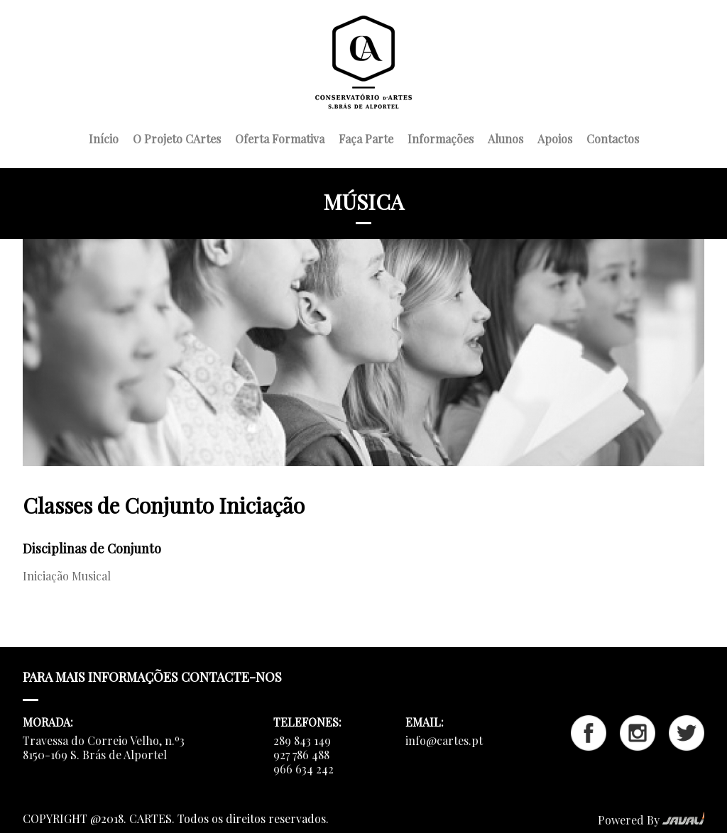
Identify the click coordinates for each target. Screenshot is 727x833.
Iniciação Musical (67, 575)
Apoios (554, 137)
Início (104, 137)
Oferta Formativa (279, 137)
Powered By (651, 819)
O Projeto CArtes (177, 137)
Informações (441, 137)
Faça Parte (366, 137)
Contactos (612, 137)
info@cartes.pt (444, 740)
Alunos (505, 137)
